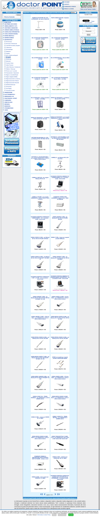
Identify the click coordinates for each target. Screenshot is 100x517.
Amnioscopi (9, 41)
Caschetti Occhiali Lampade (13, 45)
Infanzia (7, 104)
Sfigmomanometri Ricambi (12, 82)
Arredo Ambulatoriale (11, 29)
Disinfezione (8, 92)
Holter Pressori (9, 65)
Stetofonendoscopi (10, 84)
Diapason (8, 51)
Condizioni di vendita (70, 6)
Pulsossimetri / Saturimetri (12, 72)
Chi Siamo (66, 2)
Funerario (7, 100)
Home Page (7, 22)
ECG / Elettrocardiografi (12, 55)
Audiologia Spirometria (12, 31)
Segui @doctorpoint (89, 22)
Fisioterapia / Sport (10, 98)
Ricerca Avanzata (9, 17)
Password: (89, 31)
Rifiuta (54, 515)
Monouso (7, 106)
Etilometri (8, 61)
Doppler (8, 53)
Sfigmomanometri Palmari (12, 80)
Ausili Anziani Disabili (11, 33)
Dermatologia (9, 49)
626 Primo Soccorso (10, 24)
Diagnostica (8, 39)
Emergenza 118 (9, 96)
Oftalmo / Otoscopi (10, 69)
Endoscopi (8, 59)
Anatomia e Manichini (11, 28)
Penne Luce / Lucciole (11, 71)
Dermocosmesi (9, 37)
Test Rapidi (8, 88)
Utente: (89, 28)
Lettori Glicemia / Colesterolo (13, 67)
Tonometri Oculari (10, 90)
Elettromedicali (9, 94)
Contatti (66, 4)
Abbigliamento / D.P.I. (10, 26)
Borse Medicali (9, 35)
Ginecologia (8, 102)
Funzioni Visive (9, 63)
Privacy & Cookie (69, 8)
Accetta (71, 515)
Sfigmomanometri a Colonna (13, 78)
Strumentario (8, 108)
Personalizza (62, 515)
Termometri (9, 86)
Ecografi (8, 57)
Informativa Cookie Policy (43, 515)
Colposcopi (8, 47)
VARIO (6, 110)
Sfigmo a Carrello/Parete (12, 74)
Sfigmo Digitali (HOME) (11, 76)
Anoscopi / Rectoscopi (11, 43)
